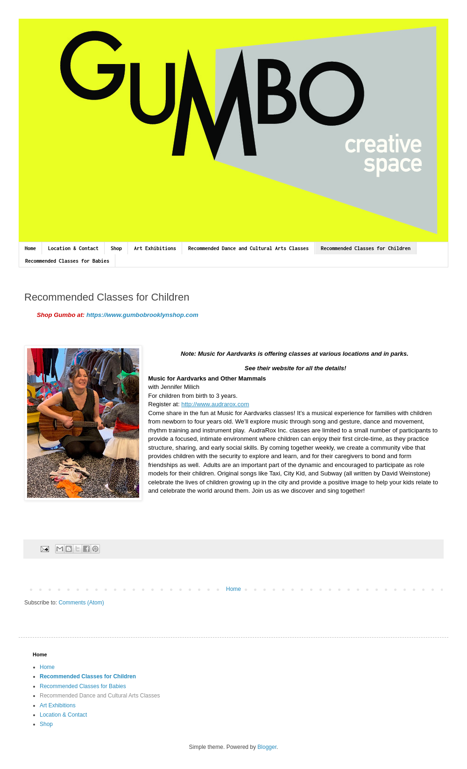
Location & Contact (73, 248)
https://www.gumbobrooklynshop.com (143, 314)
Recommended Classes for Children (365, 248)
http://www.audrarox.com (215, 404)
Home (30, 248)
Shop (116, 248)
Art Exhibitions (155, 248)
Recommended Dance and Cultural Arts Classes (248, 248)
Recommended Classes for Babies (67, 261)
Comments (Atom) (81, 602)
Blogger (266, 747)
